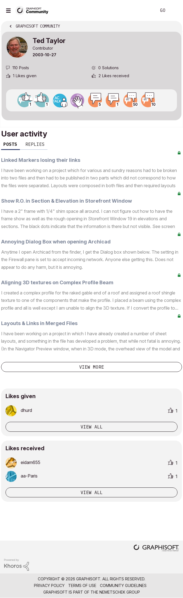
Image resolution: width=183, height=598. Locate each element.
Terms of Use (82, 585)
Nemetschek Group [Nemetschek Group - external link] (119, 592)
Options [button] (173, 27)
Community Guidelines (123, 585)
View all (92, 427)
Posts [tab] (10, 144)
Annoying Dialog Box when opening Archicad (56, 242)
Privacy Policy (49, 585)
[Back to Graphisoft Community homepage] (33, 10)
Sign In (174, 10)
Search (144, 10)
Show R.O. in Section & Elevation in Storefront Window (66, 201)
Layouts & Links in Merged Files (39, 323)
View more (91, 367)
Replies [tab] (35, 144)
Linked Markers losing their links (40, 160)
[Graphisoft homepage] (156, 548)
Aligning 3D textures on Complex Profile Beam (57, 282)
